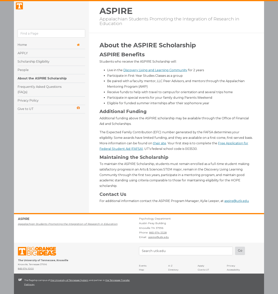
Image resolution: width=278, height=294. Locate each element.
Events (142, 265)
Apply (201, 265)
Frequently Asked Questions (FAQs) (39, 98)
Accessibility (233, 269)
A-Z (170, 265)
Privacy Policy (28, 110)
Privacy (231, 265)
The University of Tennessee (39, 252)
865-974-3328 (158, 232)
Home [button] (49, 54)
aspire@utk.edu (236, 201)
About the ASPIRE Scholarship (42, 88)
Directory (173, 269)
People (23, 79)
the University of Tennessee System (69, 280)
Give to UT (49, 118)
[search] (51, 43)
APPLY (23, 62)
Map (141, 269)
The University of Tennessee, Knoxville (51, 18)
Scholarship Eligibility (33, 71)
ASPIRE (116, 11)
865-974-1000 (26, 268)
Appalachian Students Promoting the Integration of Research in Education (169, 21)
